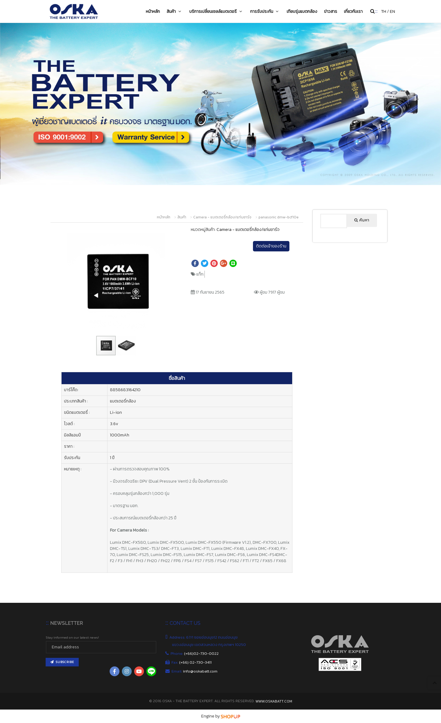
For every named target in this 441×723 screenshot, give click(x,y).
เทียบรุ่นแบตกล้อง (302, 11)
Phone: (195, 653)
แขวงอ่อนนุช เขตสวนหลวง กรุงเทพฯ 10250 (209, 644)
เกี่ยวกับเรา (353, 11)
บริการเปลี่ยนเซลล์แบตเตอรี (216, 11)
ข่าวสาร (330, 11)
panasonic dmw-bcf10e (278, 217)
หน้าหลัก (153, 11)
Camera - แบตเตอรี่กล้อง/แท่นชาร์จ (222, 217)
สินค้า (175, 11)
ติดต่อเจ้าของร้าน (271, 246)
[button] (164, 234)
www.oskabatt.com (273, 701)
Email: (194, 671)
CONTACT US (185, 623)
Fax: (192, 662)
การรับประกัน (265, 11)
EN (392, 11)
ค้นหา (361, 220)
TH (383, 11)
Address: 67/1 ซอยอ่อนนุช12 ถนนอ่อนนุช (205, 637)
